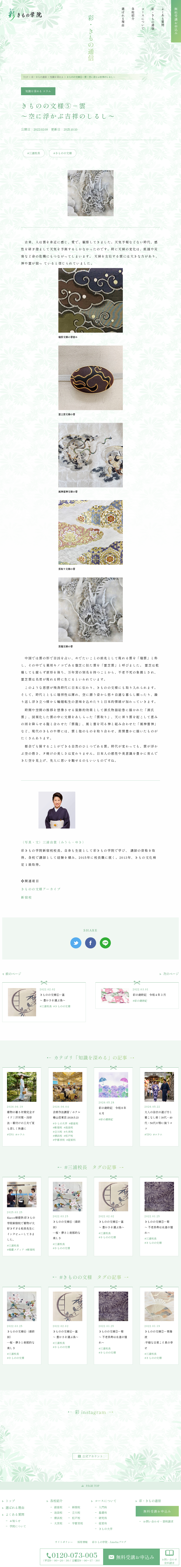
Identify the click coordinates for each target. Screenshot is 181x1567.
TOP (25, 76)
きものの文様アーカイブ (41, 889)
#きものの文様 (62, 153)
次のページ (169, 973)
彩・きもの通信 (39, 76)
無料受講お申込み (131, 1557)
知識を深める (56, 76)
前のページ (11, 973)
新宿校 (26, 897)
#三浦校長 (33, 153)
